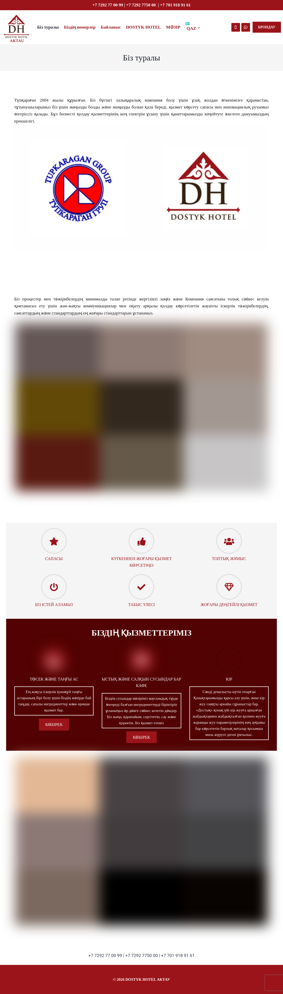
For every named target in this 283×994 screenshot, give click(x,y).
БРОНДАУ (266, 27)
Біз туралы (48, 27)
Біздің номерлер (80, 27)
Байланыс (111, 27)
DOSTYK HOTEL (143, 27)
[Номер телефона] (235, 27)
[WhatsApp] (245, 27)
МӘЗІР (173, 27)
